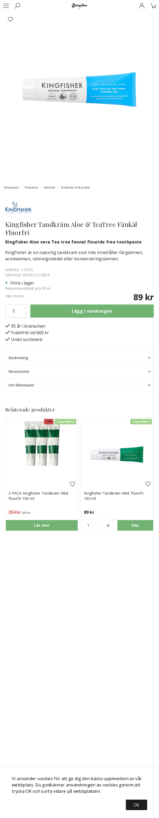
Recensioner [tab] (79, 371)
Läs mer (42, 525)
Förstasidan (11, 187)
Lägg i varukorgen (92, 311)
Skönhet (49, 187)
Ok (136, 805)
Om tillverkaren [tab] (79, 385)
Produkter (31, 187)
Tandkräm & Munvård (75, 187)
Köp (135, 525)
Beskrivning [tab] (79, 357)
